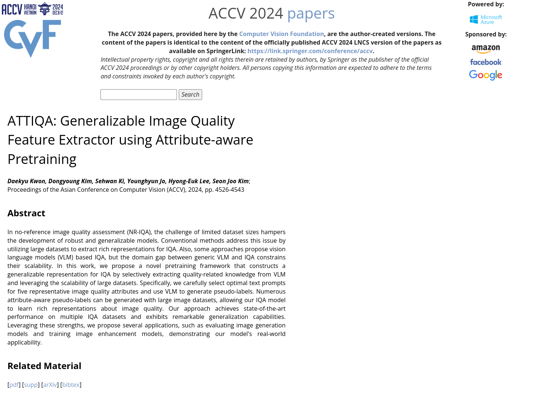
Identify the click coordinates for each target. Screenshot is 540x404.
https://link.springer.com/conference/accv (310, 51)
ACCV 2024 (245, 13)
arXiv (50, 385)
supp (31, 385)
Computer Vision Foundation (281, 34)
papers (311, 13)
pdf (14, 385)
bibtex (71, 385)
